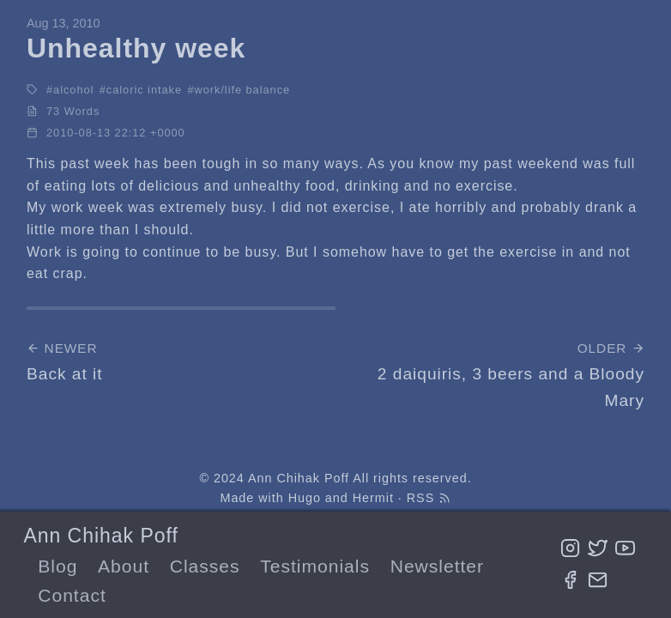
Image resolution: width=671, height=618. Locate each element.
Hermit (373, 498)
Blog (57, 566)
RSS (429, 498)
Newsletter (437, 566)
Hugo (304, 498)
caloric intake (144, 89)
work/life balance (242, 89)
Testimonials (315, 566)
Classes (205, 566)
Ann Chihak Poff (100, 535)
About (123, 566)
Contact (72, 595)
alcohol (73, 89)
